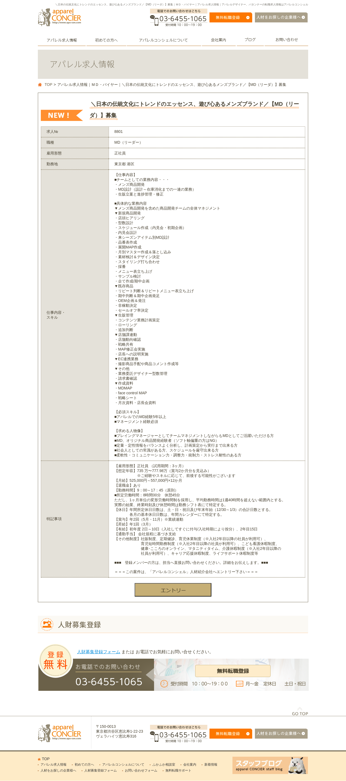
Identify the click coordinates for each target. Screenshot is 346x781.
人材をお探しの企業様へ (58, 770)
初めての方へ (84, 764)
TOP (48, 84)
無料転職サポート (178, 770)
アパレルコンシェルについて (123, 764)
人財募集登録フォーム (98, 651)
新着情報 (210, 764)
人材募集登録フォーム (100, 770)
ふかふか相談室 (163, 764)
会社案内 (189, 764)
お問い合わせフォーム (141, 770)
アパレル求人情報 (53, 764)
